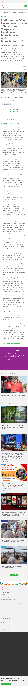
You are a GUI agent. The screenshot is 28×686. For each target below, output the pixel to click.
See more (14, 574)
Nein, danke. (14, 684)
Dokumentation (17, 605)
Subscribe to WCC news (9, 119)
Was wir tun (3, 612)
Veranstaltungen (4, 610)
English (25, 66)
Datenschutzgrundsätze (5, 629)
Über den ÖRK (4, 603)
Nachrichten (6, 11)
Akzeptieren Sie (6, 684)
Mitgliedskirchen (4, 605)
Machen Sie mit (17, 603)
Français (25, 68)
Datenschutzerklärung (6, 359)
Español (25, 69)
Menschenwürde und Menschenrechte (11, 123)
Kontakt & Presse (18, 608)
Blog (15, 610)
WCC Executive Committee (6, 104)
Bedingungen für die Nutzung (14, 627)
